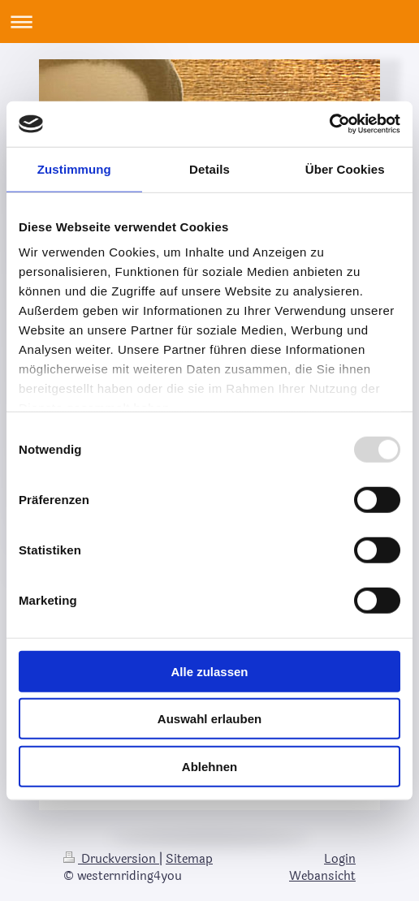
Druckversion (111, 859)
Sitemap (189, 859)
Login (340, 859)
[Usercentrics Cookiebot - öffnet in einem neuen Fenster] (329, 124)
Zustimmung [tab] (74, 168)
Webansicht (322, 876)
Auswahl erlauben (209, 719)
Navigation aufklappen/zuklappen (209, 21)
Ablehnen (209, 766)
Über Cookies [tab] (345, 168)
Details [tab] (209, 168)
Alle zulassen (209, 671)
